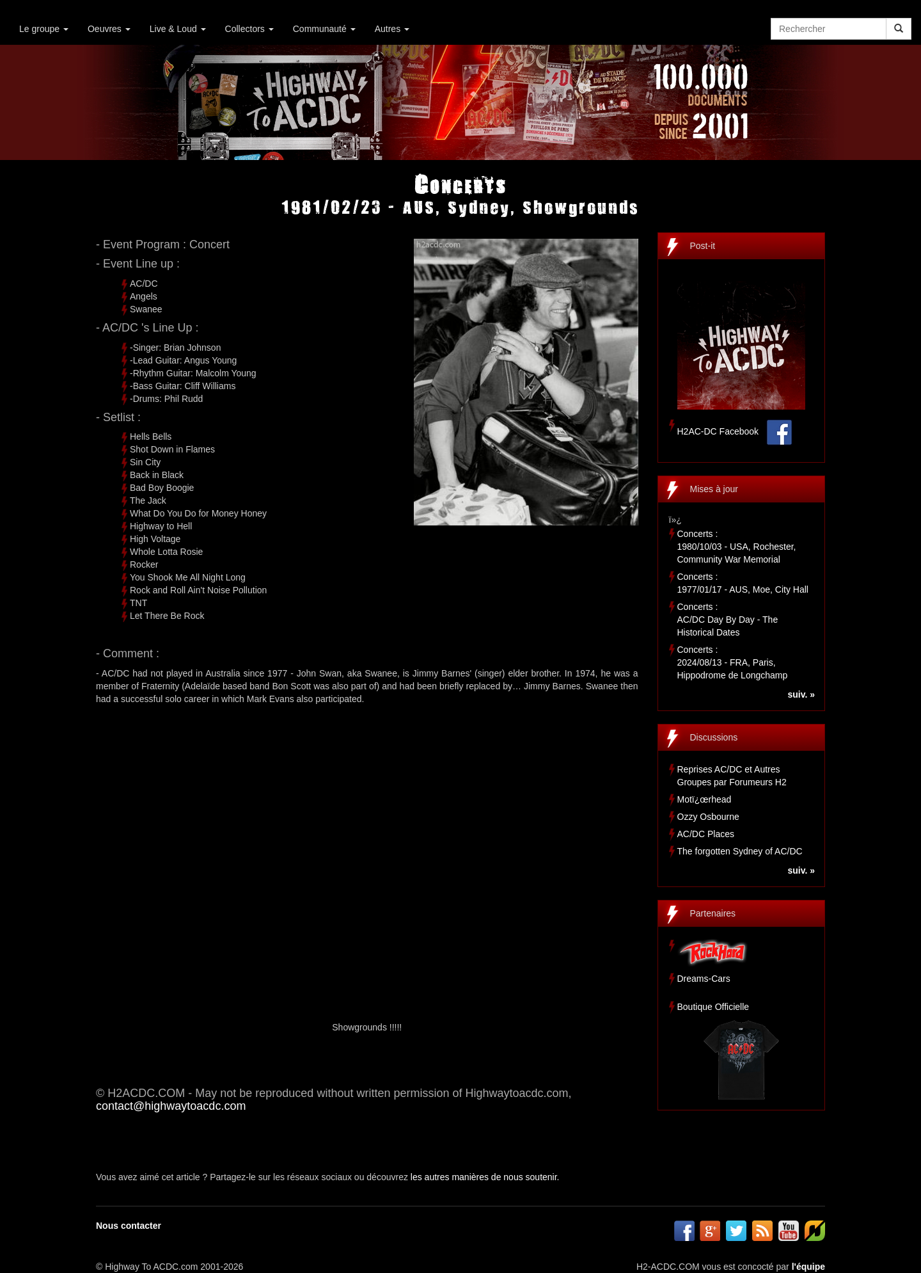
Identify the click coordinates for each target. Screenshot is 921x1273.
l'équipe (808, 1266)
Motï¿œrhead (704, 799)
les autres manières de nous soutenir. (485, 1177)
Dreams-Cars (703, 978)
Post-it (703, 246)
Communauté (324, 29)
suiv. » (801, 694)
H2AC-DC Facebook (718, 431)
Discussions (714, 737)
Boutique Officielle (713, 1007)
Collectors (249, 29)
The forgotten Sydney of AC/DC (740, 851)
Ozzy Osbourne (708, 817)
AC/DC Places (705, 834)
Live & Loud (178, 29)
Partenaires (713, 913)
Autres (392, 29)
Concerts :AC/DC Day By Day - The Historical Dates (727, 619)
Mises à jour (714, 489)
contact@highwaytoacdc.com (171, 1106)
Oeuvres (109, 29)
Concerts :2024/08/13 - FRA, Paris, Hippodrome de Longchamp (732, 662)
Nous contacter (128, 1226)
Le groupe (43, 29)
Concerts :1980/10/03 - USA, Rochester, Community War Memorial (736, 546)
